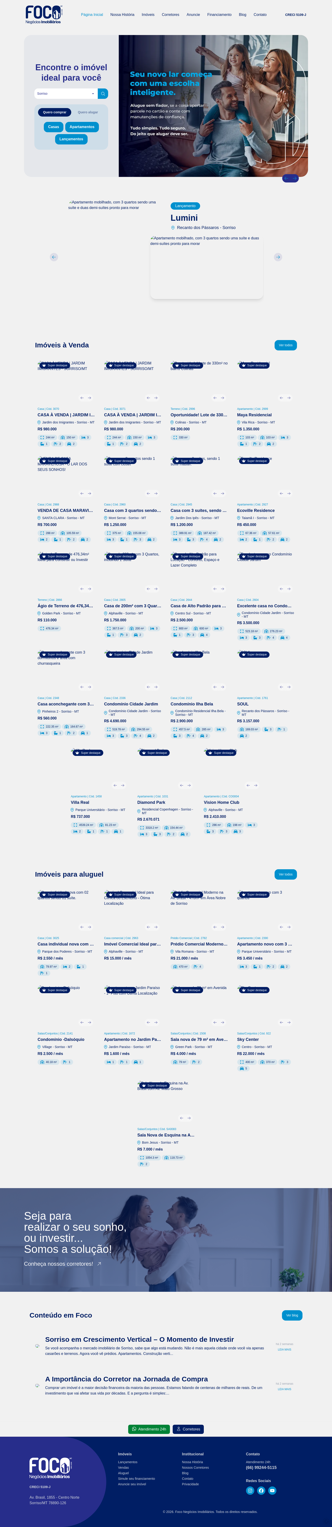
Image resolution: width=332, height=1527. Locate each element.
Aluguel (123, 1473)
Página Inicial (92, 15)
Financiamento (219, 15)
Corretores (170, 15)
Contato (260, 15)
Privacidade (190, 1484)
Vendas (123, 1467)
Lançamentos (127, 1462)
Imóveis (148, 15)
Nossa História (122, 15)
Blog (242, 15)
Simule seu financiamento (136, 1478)
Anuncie (193, 15)
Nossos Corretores (195, 1467)
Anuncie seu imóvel (132, 1484)
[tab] (54, 112)
